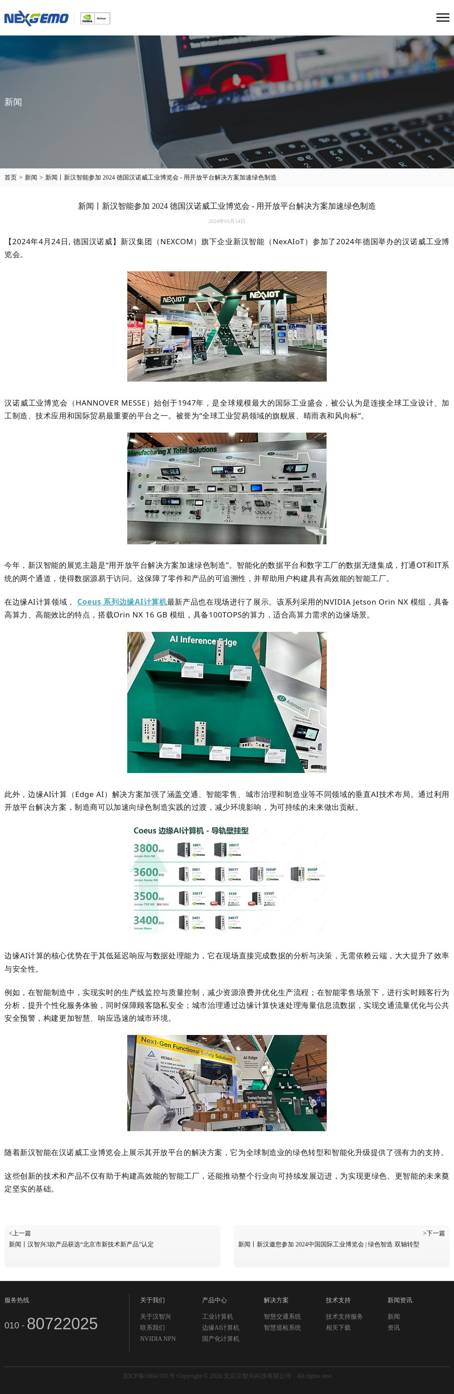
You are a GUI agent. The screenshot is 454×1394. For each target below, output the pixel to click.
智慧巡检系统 (282, 1327)
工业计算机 (217, 1316)
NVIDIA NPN (158, 1338)
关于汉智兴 (155, 1316)
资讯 (393, 1327)
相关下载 (338, 1327)
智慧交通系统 (282, 1316)
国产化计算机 (220, 1338)
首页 (10, 177)
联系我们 (152, 1327)
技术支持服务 (344, 1316)
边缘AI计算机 (221, 1327)
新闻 (31, 177)
